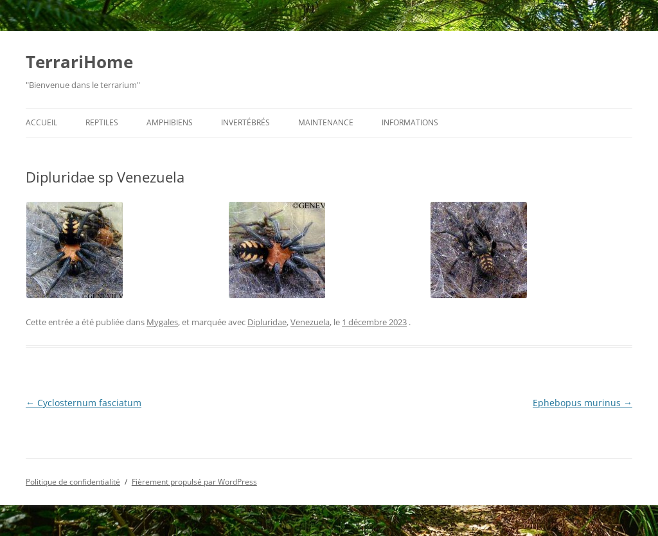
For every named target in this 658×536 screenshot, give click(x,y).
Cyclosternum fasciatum (83, 403)
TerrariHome (79, 61)
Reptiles (101, 122)
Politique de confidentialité (73, 481)
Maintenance (325, 122)
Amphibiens (170, 122)
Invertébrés (245, 122)
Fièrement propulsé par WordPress (194, 481)
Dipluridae (267, 322)
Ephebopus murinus (582, 403)
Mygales (162, 322)
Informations (410, 122)
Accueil (41, 122)
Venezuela (310, 322)
